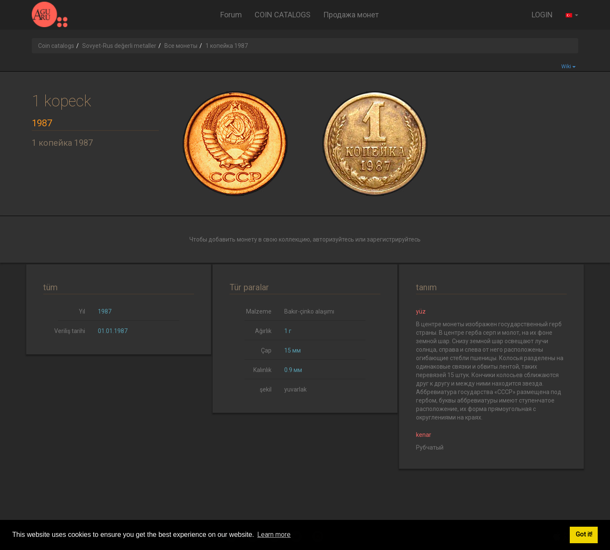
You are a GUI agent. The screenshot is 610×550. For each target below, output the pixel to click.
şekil (266, 389)
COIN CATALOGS (283, 14)
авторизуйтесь (333, 239)
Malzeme (259, 311)
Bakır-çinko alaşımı (309, 311)
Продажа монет (351, 14)
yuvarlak (295, 389)
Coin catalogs (56, 45)
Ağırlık (263, 331)
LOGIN (542, 14)
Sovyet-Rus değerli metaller (119, 45)
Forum (231, 14)
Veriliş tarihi (69, 331)
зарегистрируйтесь (394, 239)
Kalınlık (262, 370)
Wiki (568, 66)
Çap (266, 350)
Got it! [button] (584, 534)
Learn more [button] (274, 535)
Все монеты (180, 45)
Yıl (82, 311)
